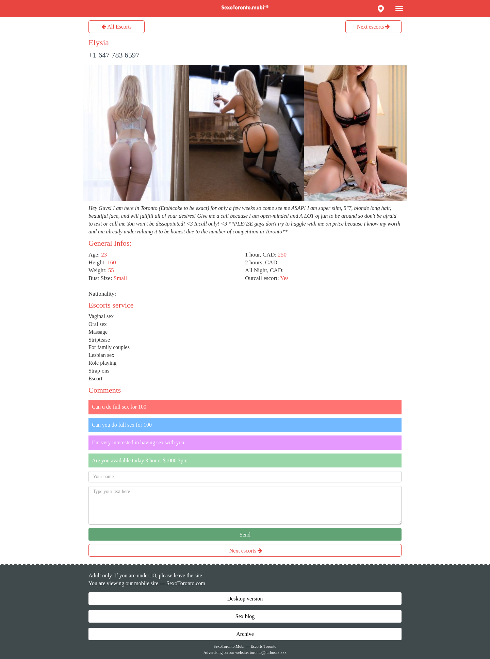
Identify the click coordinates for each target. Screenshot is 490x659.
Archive (245, 634)
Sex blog (245, 616)
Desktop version (245, 599)
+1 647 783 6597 (114, 55)
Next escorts (373, 27)
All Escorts (116, 27)
